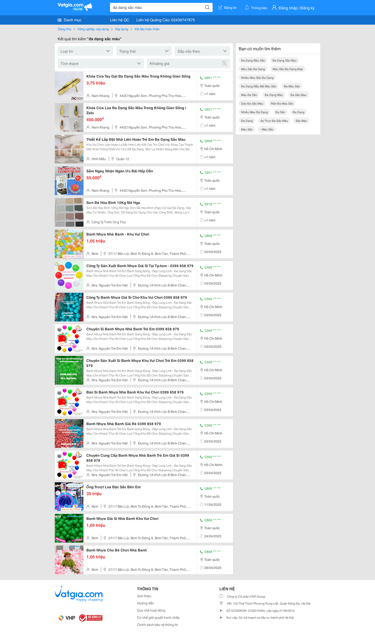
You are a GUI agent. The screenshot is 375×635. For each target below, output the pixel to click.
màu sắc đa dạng (253, 69)
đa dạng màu (274, 95)
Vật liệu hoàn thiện (147, 29)
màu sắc (247, 129)
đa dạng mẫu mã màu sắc (258, 86)
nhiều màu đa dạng (254, 112)
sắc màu (301, 120)
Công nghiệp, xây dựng (93, 29)
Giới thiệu (144, 595)
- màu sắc (266, 129)
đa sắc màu (299, 95)
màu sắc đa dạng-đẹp (288, 69)
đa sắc (280, 112)
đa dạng (298, 112)
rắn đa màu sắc (282, 103)
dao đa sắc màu (252, 103)
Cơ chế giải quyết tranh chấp (158, 617)
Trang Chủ (64, 29)
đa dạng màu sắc (253, 60)
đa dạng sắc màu (285, 60)
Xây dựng (121, 29)
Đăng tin (227, 7)
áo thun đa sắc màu (274, 120)
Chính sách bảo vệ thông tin (157, 624)
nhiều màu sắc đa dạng (257, 77)
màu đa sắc (249, 95)
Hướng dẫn (145, 603)
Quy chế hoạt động (151, 610)
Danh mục (69, 19)
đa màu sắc (292, 86)
